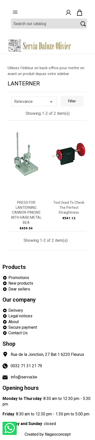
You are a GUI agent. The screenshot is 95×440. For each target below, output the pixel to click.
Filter (72, 101)
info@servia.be (24, 377)
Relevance (34, 102)
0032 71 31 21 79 (26, 365)
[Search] (49, 24)
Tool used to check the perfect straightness (68, 207)
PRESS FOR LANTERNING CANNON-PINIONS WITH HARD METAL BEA (26, 212)
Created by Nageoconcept (48, 434)
